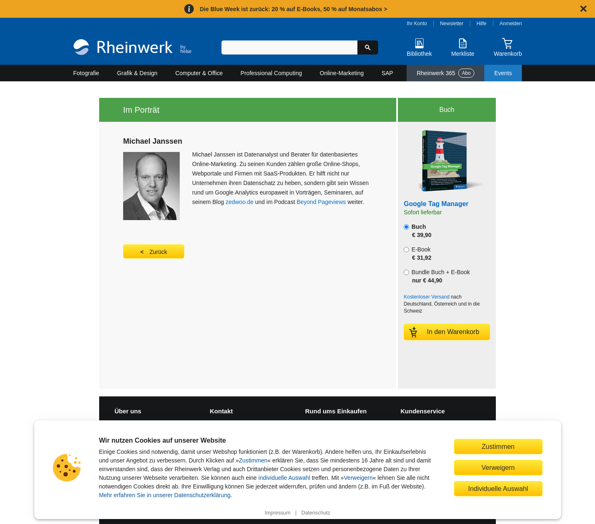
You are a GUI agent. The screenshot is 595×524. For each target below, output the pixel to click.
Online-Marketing (342, 73)
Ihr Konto (417, 23)
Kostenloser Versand (427, 297)
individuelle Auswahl (284, 477)
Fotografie (86, 73)
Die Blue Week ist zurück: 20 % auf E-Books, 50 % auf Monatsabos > (293, 9)
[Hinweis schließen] (583, 8)
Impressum (277, 513)
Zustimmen (253, 460)
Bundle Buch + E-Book (437, 276)
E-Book (417, 253)
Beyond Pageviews (321, 202)
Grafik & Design (137, 73)
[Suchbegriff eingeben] (289, 47)
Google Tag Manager (436, 203)
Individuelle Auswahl (498, 488)
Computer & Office (199, 73)
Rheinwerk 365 (445, 73)
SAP (387, 73)
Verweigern (358, 477)
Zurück (158, 252)
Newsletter (452, 23)
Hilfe (481, 23)
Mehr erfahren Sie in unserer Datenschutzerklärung (165, 495)
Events (503, 73)
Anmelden (511, 23)
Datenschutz (315, 513)
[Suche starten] (367, 47)
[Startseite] (132, 48)
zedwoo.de (240, 202)
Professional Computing (271, 73)
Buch (417, 230)
